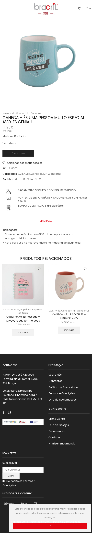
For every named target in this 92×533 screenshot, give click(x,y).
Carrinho (54, 437)
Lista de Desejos (58, 425)
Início (6, 113)
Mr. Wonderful (20, 113)
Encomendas (56, 431)
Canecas (36, 113)
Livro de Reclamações (62, 400)
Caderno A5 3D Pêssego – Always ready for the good (23, 319)
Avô (20, 174)
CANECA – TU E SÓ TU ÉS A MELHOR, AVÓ (69, 316)
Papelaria (26, 309)
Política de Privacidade (63, 387)
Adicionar (19, 153)
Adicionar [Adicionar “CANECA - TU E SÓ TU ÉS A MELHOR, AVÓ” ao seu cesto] (69, 330)
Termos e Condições (61, 393)
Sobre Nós (55, 375)
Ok (50, 526)
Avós (27, 174)
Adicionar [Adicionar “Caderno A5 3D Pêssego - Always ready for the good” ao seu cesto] (23, 332)
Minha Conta (56, 419)
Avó (51, 310)
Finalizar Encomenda (61, 443)
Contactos (55, 381)
